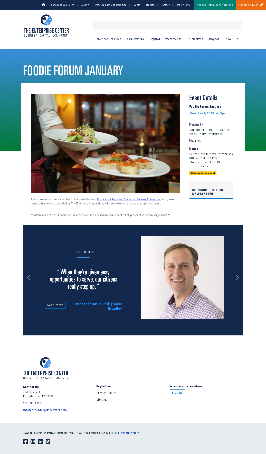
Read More (55, 305)
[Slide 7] (133, 328)
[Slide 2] (102, 328)
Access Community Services (214, 5)
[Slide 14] (175, 328)
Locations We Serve (62, 4)
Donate (150, 4)
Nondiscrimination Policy (126, 432)
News (83, 4)
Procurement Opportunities (110, 4)
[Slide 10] (151, 328)
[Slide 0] (90, 328)
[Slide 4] (114, 328)
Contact (165, 4)
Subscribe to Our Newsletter (207, 192)
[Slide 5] (120, 328)
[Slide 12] (163, 328)
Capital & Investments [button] (165, 39)
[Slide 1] (96, 328)
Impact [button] (214, 39)
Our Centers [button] (135, 39)
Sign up (177, 392)
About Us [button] (231, 39)
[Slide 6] (126, 328)
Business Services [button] (108, 39)
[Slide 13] (169, 328)
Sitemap (102, 399)
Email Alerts (183, 4)
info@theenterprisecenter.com (45, 410)
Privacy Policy (106, 392)
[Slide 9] (145, 328)
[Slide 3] (108, 328)
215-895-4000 (32, 403)
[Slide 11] (157, 328)
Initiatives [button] (195, 39)
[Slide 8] (139, 328)
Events (136, 4)
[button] (31, 277)
